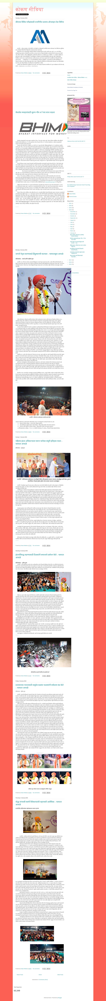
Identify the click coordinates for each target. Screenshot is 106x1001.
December (73, 211)
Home (40, 974)
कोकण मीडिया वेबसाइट (71, 80)
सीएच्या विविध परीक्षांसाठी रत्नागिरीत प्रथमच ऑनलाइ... (77, 235)
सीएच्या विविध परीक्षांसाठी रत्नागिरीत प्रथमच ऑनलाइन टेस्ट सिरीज (40, 22)
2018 (70, 209)
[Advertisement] (40, 92)
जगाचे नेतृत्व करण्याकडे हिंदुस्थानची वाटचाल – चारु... (77, 242)
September (73, 218)
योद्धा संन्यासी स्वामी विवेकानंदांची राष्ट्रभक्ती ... (76, 256)
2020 (70, 205)
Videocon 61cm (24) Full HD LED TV (76, 141)
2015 (70, 264)
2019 (70, 207)
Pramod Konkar (73, 196)
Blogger (60, 997)
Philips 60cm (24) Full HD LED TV (75, 176)
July (71, 222)
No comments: (36, 73)
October (72, 216)
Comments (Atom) (43, 979)
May (71, 226)
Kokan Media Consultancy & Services (75, 87)
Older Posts (60, 974)
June (71, 224)
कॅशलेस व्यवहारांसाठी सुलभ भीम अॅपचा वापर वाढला (35, 112)
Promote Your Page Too (72, 90)
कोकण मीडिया (30, 9)
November (73, 213)
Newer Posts (20, 974)
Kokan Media (72, 193)
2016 (70, 262)
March (72, 230)
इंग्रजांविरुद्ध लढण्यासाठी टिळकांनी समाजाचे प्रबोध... (76, 249)
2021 (70, 203)
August (72, 220)
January (72, 233)
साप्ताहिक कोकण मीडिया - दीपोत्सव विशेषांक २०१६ (77, 77)
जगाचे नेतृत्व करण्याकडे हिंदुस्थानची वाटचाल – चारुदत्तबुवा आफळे (39, 254)
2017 (70, 260)
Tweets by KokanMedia (73, 272)
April (71, 228)
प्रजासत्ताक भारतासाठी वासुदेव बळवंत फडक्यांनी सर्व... (77, 252)
